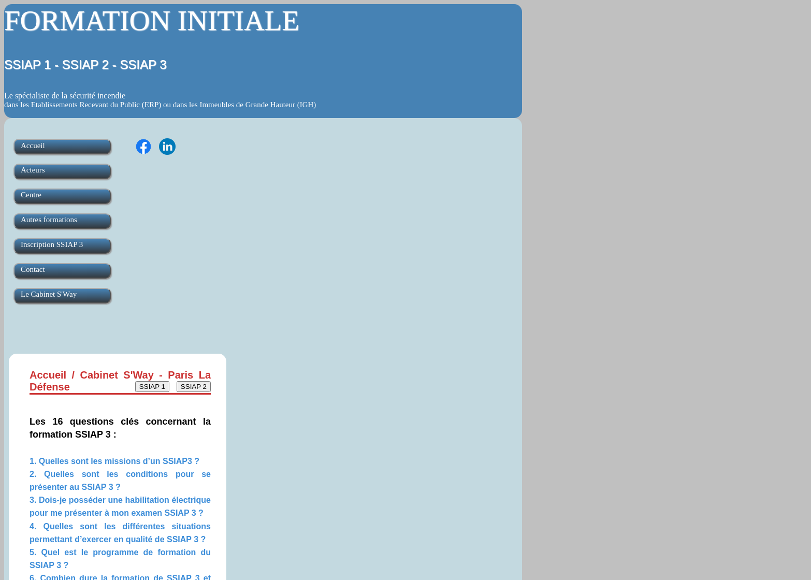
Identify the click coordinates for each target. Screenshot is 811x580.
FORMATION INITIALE (151, 20)
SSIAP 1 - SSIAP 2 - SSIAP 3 (85, 64)
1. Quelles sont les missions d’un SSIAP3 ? (114, 461)
